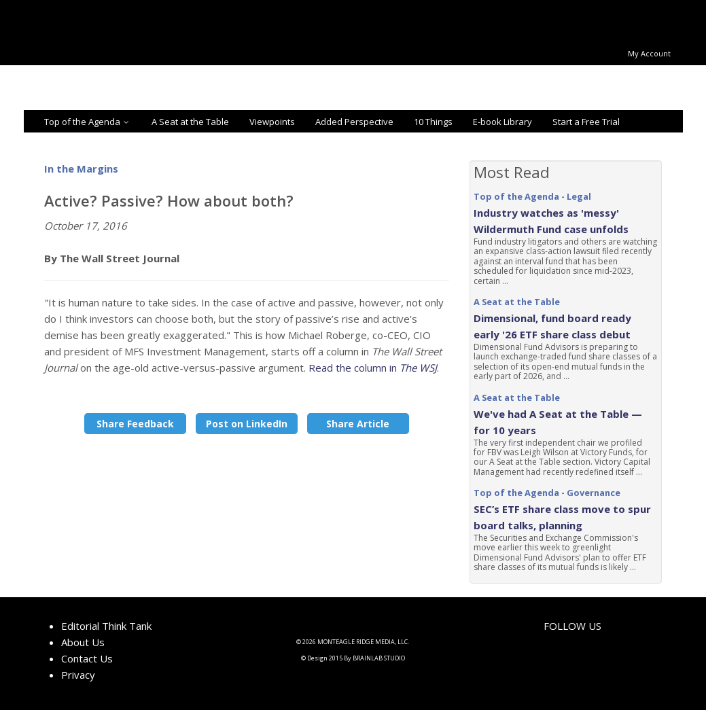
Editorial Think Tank (106, 626)
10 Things (433, 122)
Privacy (78, 674)
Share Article (357, 423)
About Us (83, 642)
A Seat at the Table (190, 122)
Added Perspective (354, 122)
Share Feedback (135, 423)
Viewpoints (272, 122)
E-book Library (502, 122)
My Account (649, 53)
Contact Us (87, 658)
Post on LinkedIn (246, 423)
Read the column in (372, 367)
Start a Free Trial (586, 122)
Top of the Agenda (87, 122)
